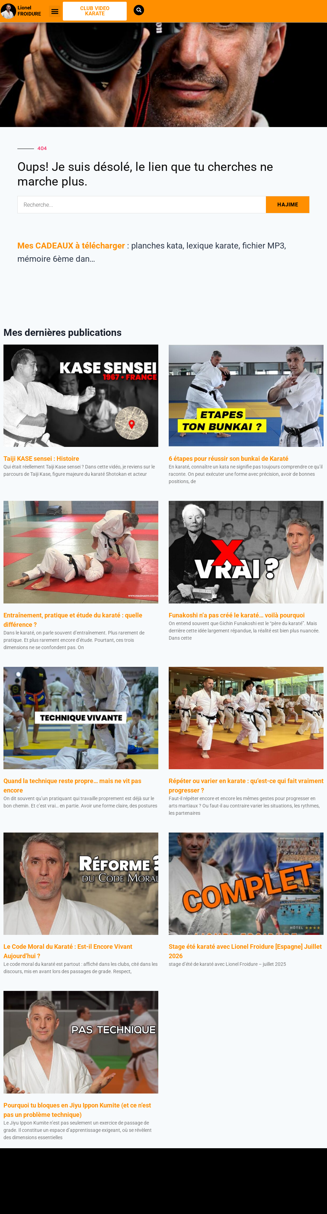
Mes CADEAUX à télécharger (71, 246)
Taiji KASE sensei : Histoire (41, 458)
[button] (54, 11)
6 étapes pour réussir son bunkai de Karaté (229, 458)
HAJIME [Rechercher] (287, 205)
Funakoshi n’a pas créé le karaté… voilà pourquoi (237, 615)
